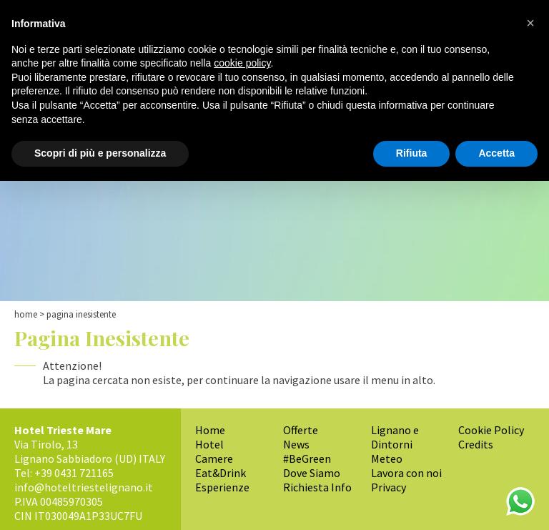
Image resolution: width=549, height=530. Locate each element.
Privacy (388, 487)
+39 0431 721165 (74, 473)
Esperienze (222, 487)
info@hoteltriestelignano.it (83, 487)
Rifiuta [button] (411, 153)
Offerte (300, 430)
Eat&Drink (220, 473)
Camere (214, 458)
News (296, 444)
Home (25, 314)
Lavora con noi (406, 473)
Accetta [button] (496, 153)
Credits (475, 444)
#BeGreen (307, 458)
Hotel (209, 444)
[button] (530, 22)
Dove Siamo (311, 473)
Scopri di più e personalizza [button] (100, 153)
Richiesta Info (317, 487)
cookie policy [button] (242, 63)
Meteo (386, 458)
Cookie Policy (491, 430)
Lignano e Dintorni (395, 437)
